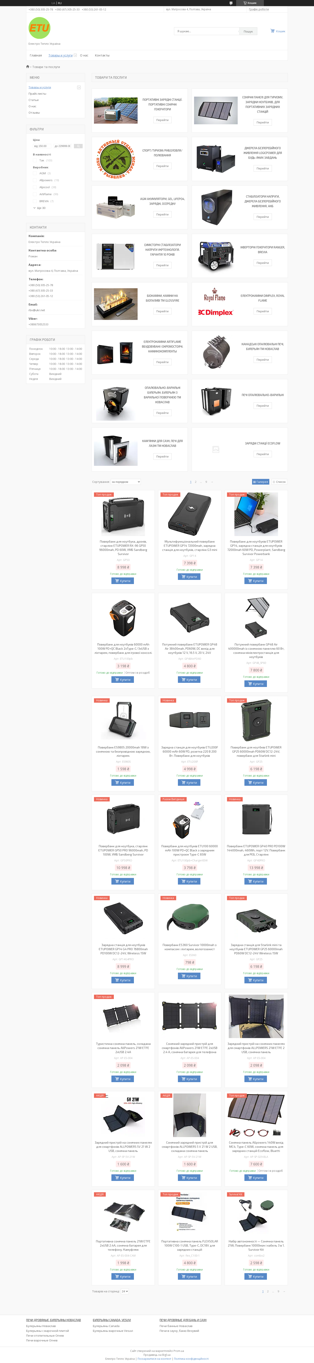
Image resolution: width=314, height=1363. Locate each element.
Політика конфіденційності (191, 1359)
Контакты (102, 55)
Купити (125, 581)
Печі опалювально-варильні (263, 395)
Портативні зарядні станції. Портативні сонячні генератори (162, 104)
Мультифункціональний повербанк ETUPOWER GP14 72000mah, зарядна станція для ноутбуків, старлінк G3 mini (189, 546)
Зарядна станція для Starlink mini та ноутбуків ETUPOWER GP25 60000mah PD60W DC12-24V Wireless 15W (256, 949)
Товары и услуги (60, 55)
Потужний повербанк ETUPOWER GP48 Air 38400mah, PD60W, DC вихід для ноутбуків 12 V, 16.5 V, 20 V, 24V (189, 648)
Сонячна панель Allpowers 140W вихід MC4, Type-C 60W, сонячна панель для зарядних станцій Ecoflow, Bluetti (256, 1147)
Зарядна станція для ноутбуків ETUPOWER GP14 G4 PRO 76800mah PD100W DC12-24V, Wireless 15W (123, 949)
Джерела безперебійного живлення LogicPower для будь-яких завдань (263, 152)
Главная (36, 55)
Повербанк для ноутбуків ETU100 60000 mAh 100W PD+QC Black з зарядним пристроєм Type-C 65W (189, 850)
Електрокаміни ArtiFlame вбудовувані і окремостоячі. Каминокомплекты (162, 346)
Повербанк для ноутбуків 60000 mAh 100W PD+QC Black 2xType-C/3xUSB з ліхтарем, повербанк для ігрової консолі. (123, 648)
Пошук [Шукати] (248, 31)
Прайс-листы (37, 94)
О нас (84, 55)
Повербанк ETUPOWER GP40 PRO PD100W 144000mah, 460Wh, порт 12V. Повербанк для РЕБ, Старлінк (256, 850)
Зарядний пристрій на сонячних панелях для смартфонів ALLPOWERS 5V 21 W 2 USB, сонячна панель (123, 1147)
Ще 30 (41, 208)
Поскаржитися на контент (154, 1359)
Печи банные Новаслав (176, 1326)
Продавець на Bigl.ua (157, 1355)
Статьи (34, 100)
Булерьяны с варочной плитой (47, 1331)
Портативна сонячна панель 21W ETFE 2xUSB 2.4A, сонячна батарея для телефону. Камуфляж (123, 1245)
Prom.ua (179, 1351)
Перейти (162, 120)
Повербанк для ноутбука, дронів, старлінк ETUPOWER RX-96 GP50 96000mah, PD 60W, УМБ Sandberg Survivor (123, 548)
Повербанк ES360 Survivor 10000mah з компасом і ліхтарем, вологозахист (190, 947)
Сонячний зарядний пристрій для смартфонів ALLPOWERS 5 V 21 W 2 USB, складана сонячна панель (189, 1147)
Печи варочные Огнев (42, 1340)
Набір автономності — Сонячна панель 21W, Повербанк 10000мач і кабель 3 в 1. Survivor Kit (256, 1245)
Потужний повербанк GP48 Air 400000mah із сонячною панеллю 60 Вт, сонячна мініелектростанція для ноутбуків (256, 650)
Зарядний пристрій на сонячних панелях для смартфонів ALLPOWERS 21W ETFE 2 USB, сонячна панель (256, 1048)
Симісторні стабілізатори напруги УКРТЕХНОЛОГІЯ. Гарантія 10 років (162, 249)
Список (281, 482)
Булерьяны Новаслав (41, 1326)
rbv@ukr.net (37, 310)
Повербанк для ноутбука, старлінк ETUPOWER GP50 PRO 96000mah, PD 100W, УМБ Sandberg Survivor (123, 850)
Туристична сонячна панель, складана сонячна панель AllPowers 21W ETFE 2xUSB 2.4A (123, 1048)
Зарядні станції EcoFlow (262, 443)
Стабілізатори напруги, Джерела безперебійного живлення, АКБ (262, 201)
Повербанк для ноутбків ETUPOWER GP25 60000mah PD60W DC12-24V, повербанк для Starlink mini (256, 751)
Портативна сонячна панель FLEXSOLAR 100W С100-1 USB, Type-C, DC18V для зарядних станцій (189, 1245)
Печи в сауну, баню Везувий (179, 1331)
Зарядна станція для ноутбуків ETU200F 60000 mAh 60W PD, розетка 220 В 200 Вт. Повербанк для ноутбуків (189, 751)
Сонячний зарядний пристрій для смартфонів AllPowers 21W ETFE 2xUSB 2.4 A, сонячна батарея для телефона (189, 1048)
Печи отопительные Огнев (45, 1335)
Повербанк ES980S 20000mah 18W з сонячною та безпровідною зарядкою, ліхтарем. (123, 751)
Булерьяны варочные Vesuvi (113, 1331)
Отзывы (34, 112)
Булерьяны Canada (106, 1326)
